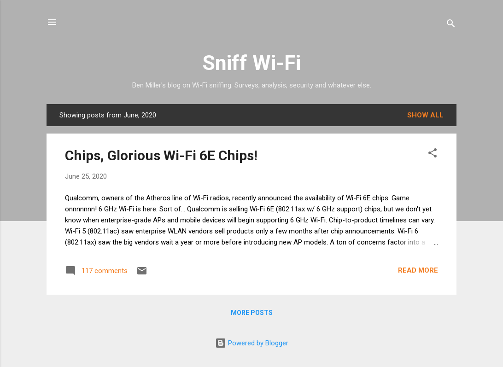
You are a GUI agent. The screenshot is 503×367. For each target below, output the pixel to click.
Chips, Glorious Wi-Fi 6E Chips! (161, 155)
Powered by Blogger (251, 343)
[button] (432, 154)
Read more (418, 270)
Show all (425, 115)
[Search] (450, 25)
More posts (252, 312)
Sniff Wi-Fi (251, 63)
